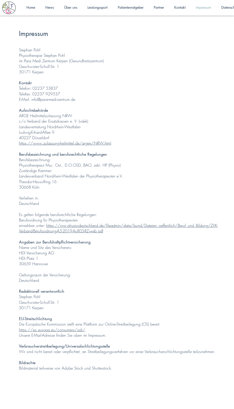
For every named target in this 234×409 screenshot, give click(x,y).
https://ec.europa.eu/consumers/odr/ (52, 329)
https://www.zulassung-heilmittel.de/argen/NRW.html (65, 143)
